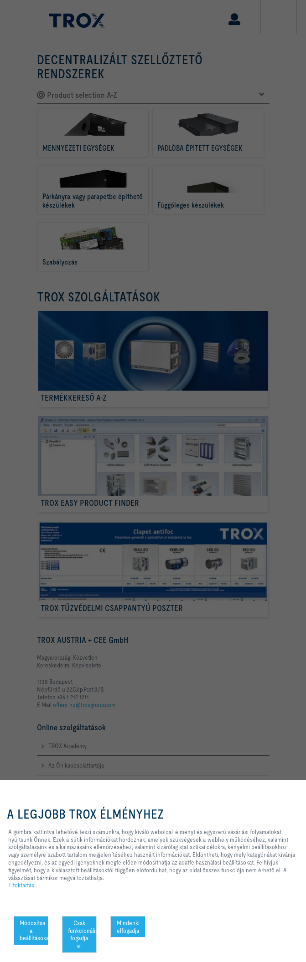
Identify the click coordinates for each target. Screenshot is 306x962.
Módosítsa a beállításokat (34, 930)
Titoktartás (21, 885)
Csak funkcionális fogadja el (82, 934)
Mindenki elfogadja (128, 926)
